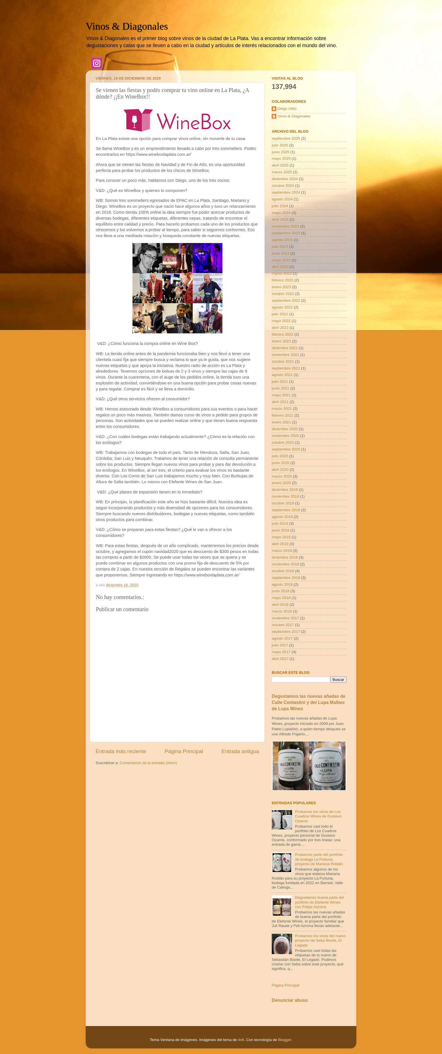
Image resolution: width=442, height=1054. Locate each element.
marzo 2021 (282, 408)
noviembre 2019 (285, 496)
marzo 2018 (282, 611)
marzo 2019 (282, 550)
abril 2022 (280, 327)
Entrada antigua (240, 751)
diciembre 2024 (285, 179)
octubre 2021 (283, 361)
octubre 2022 (283, 294)
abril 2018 (280, 604)
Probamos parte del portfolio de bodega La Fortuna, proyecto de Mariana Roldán (319, 859)
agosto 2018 (282, 584)
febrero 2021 (282, 415)
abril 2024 (280, 219)
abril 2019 (280, 544)
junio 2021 (280, 388)
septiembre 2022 (286, 300)
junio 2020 (280, 463)
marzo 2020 (282, 476)
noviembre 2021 (285, 355)
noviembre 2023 (285, 226)
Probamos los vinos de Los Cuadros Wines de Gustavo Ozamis (318, 816)
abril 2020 (280, 469)
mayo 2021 (281, 395)
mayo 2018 (281, 598)
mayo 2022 (281, 321)
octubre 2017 (283, 625)
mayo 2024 (281, 213)
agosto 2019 (282, 517)
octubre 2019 (283, 503)
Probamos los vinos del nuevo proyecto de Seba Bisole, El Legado (320, 940)
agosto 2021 (282, 375)
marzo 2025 (282, 172)
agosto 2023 (282, 240)
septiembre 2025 (286, 138)
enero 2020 (281, 483)
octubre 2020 (283, 442)
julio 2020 (280, 456)
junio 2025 (280, 152)
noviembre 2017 (285, 618)
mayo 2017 (281, 652)
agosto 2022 (282, 307)
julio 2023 (280, 246)
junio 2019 (280, 530)
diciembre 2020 (285, 429)
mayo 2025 (281, 158)
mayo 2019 (281, 537)
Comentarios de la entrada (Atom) (148, 763)
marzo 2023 (282, 273)
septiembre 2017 (286, 631)
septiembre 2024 (286, 192)
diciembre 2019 (285, 489)
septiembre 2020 (286, 449)
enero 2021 (281, 422)
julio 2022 (280, 314)
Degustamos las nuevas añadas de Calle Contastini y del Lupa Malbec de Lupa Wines (308, 702)
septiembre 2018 (286, 578)
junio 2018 (280, 591)
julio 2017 (280, 645)
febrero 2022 (282, 334)
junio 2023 (280, 253)
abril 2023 (280, 266)
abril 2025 (280, 165)
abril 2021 (280, 402)
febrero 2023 (282, 280)
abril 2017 (280, 659)
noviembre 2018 (285, 564)
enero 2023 (281, 287)
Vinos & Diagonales (127, 26)
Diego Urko (287, 108)
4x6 (241, 1040)
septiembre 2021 (286, 368)
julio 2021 (280, 381)
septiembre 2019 (286, 510)
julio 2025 (280, 145)
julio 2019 (280, 523)
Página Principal (184, 751)
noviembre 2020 (285, 436)
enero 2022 (281, 341)
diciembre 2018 (285, 557)
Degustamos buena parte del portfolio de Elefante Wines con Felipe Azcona (319, 902)
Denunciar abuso (290, 1000)
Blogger (284, 1040)
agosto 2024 (282, 199)
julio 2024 (280, 206)
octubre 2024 (283, 185)
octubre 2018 (283, 571)
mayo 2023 (281, 260)
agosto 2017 (282, 638)
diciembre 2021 (285, 348)
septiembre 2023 (286, 233)
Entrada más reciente (121, 751)
